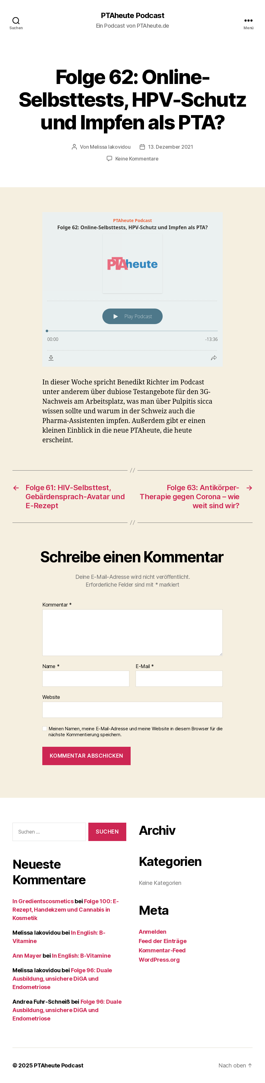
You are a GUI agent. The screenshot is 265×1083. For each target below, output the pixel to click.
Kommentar (57, 605)
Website (51, 697)
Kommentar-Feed (162, 950)
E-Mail (145, 666)
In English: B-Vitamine (81, 955)
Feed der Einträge (162, 941)
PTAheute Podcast (132, 15)
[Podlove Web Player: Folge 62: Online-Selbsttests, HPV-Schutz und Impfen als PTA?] (132, 289)
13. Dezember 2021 (170, 147)
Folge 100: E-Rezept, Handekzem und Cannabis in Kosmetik (65, 909)
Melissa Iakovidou (110, 147)
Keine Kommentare (137, 159)
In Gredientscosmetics (42, 901)
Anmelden (152, 931)
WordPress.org (159, 959)
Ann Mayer (27, 955)
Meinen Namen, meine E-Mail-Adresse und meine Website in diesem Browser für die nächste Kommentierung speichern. (136, 731)
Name (50, 666)
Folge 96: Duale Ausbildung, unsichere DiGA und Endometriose (62, 978)
